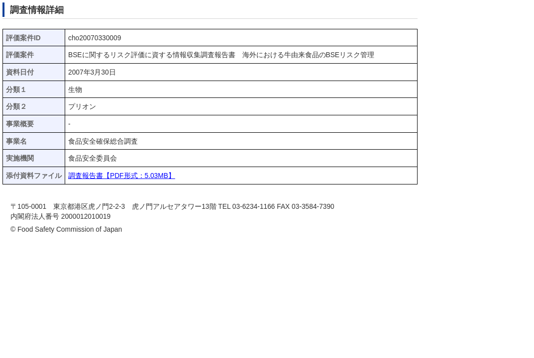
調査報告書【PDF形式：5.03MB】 (121, 175)
